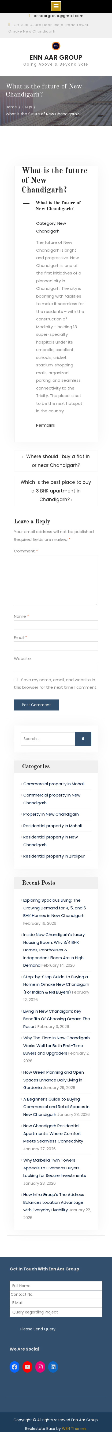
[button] (56, 206)
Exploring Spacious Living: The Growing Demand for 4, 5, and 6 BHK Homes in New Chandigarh (54, 907)
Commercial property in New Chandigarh (51, 799)
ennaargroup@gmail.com (59, 15)
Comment (26, 551)
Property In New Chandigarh (51, 814)
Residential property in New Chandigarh (50, 841)
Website (22, 658)
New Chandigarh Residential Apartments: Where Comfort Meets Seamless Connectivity (53, 1133)
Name (21, 616)
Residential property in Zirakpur (54, 856)
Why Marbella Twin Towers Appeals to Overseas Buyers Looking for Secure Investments (54, 1167)
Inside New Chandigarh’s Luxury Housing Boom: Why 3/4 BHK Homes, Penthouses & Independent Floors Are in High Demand (54, 950)
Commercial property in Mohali (53, 784)
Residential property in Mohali (52, 826)
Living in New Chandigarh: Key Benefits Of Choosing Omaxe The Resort (56, 1018)
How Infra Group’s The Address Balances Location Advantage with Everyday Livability (53, 1202)
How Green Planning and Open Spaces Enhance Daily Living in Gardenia (53, 1079)
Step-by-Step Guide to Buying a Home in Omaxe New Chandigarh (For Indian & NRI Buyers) (56, 984)
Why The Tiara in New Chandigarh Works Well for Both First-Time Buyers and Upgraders (56, 1045)
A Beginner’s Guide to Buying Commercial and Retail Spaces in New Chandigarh (56, 1106)
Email (20, 637)
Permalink (45, 425)
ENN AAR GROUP (55, 57)
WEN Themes (74, 1428)
